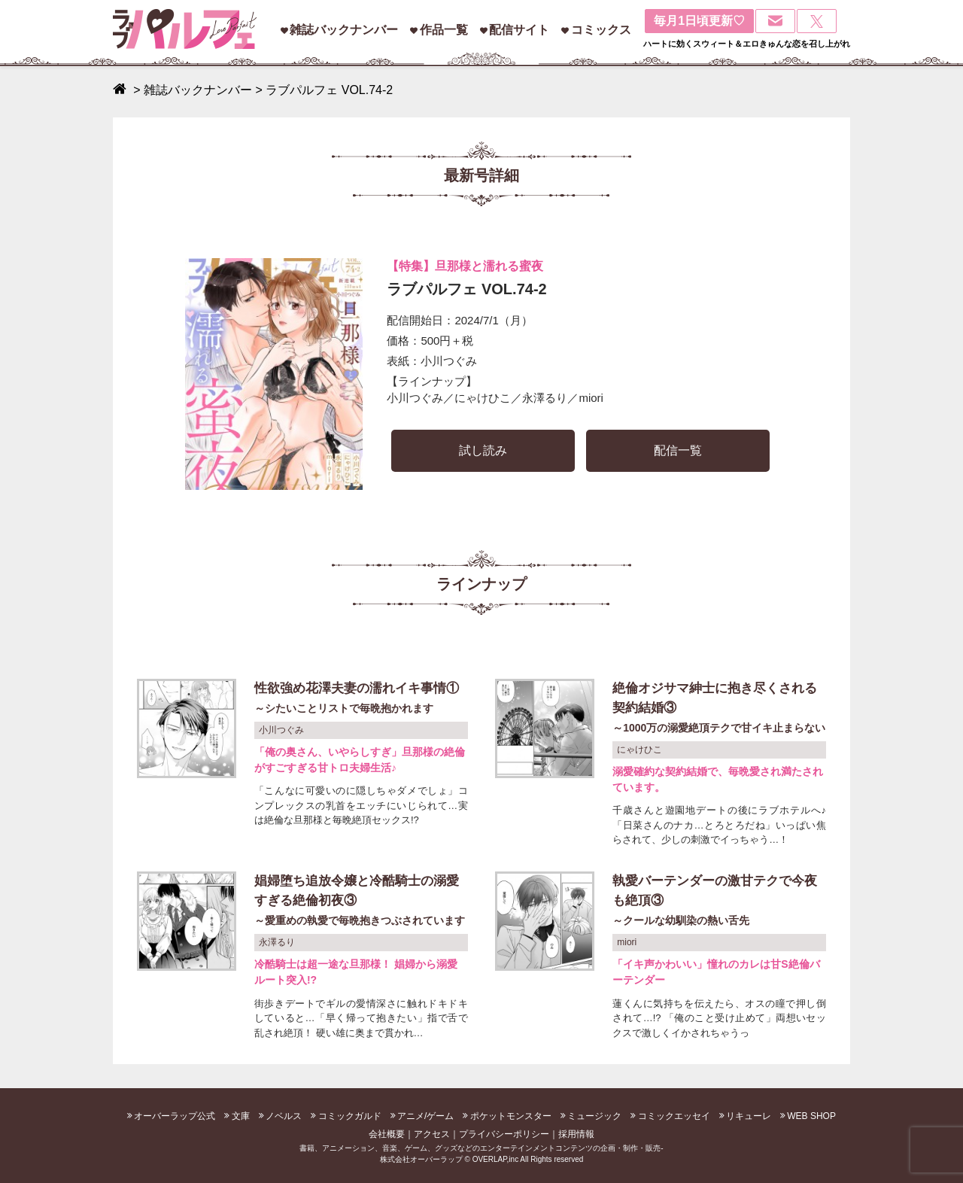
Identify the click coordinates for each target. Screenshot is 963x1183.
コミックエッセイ (674, 1116)
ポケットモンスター (510, 1116)
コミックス (601, 29)
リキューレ (748, 1116)
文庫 (241, 1116)
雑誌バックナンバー (344, 29)
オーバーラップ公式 (174, 1116)
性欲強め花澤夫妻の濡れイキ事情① (361, 699)
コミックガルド (349, 1116)
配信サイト (519, 29)
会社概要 (387, 1134)
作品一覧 (444, 29)
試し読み (483, 450)
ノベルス (284, 1116)
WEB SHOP (811, 1116)
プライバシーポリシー (504, 1134)
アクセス (432, 1134)
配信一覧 (678, 450)
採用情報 (576, 1134)
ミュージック (594, 1116)
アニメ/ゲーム (425, 1116)
